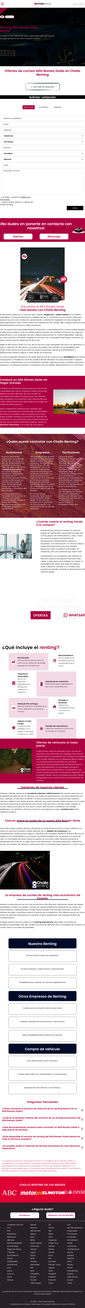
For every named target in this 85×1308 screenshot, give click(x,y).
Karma (10, 1258)
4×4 (9, 1228)
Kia (49, 1258)
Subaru (70, 1274)
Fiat (50, 1231)
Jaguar (51, 1268)
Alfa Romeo (9, 17)
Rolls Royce (72, 1277)
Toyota (33, 1280)
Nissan (33, 1277)
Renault (70, 1258)
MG (31, 1268)
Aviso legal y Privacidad (41, 1304)
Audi (32, 1237)
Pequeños (11, 1234)
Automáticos (12, 1255)
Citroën (33, 1249)
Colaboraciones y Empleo (20, 1304)
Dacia (32, 1255)
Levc (9, 1268)
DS (49, 1225)
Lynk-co (10, 1274)
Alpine (33, 1234)
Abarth (33, 1225)
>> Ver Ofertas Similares (42, 87)
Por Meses (72, 1234)
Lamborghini (12, 1261)
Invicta (51, 1252)
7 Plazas (10, 1252)
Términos (71, 1304)
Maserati (52, 1240)
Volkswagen (35, 1283)
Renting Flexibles (14, 1243)
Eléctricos (11, 1237)
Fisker (50, 1234)
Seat (69, 1261)
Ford (50, 1237)
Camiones (71, 1246)
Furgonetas (72, 1231)
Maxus (10, 1280)
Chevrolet (34, 1246)
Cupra (33, 1252)
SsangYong (72, 1271)
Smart (70, 1268)
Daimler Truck (54, 1264)
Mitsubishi (34, 1274)
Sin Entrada (72, 1240)
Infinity (51, 1249)
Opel (50, 1271)
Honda (51, 1246)
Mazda (33, 1261)
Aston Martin (36, 1243)
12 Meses (71, 1237)
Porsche (52, 1280)
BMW (32, 1240)
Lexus (9, 1271)
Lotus (9, 1277)
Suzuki (70, 1280)
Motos (70, 1252)
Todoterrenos (73, 1249)
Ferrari (51, 1228)
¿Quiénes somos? (15, 1225)
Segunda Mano (14, 1249)
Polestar (52, 1277)
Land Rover (12, 1264)
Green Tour (53, 1243)
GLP (69, 1225)
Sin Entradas (12, 1246)
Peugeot (52, 1274)
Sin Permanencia (74, 1228)
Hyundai (52, 1261)
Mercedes (35, 1264)
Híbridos (10, 1240)
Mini (32, 1271)
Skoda (70, 1264)
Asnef (69, 1243)
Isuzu (50, 1255)
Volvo (50, 1283)
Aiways (33, 1228)
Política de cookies (59, 1304)
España (70, 1255)
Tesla (69, 1283)
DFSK (32, 1258)
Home (2, 16)
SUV (9, 1231)
